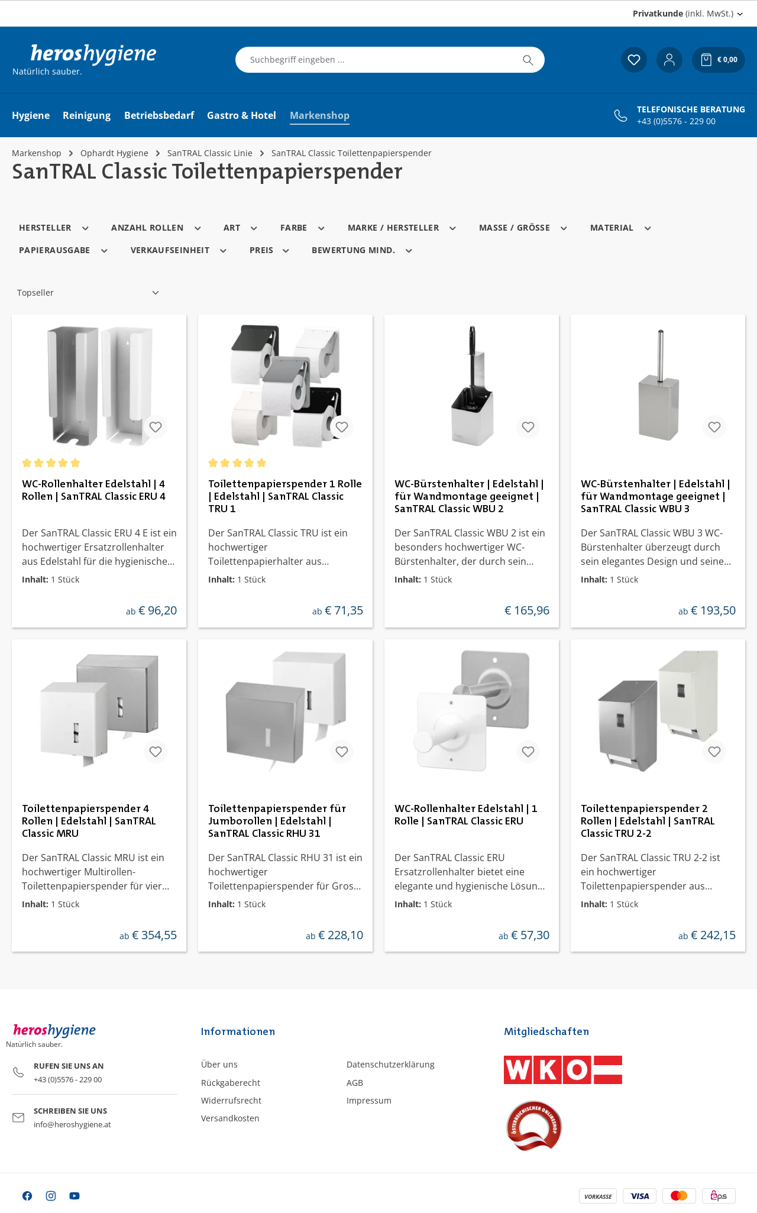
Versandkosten (230, 1118)
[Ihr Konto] (669, 60)
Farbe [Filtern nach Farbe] (303, 227)
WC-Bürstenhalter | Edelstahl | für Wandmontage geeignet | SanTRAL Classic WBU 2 (469, 497)
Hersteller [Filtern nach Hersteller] (54, 227)
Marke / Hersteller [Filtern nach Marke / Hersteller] (403, 227)
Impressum (369, 1100)
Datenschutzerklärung (391, 1064)
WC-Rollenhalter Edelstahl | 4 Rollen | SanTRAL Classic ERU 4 (94, 490)
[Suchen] (528, 60)
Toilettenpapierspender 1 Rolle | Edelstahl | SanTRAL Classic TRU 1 (285, 497)
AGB (355, 1082)
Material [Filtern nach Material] (621, 227)
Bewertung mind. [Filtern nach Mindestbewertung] (362, 249)
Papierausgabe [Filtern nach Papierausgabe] (64, 249)
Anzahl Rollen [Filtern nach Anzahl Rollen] (156, 227)
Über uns (219, 1064)
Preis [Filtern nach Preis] (270, 249)
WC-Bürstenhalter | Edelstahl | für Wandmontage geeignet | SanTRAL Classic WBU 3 (655, 497)
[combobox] (373, 60)
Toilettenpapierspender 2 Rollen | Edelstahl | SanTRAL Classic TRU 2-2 (648, 821)
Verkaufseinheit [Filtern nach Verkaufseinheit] (179, 249)
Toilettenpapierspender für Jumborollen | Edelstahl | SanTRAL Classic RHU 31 (277, 821)
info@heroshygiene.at (72, 1124)
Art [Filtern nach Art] (241, 227)
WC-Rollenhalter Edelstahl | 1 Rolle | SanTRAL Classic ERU (466, 815)
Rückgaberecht (230, 1082)
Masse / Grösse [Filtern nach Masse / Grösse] (524, 227)
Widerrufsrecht (231, 1100)
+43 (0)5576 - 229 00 (676, 121)
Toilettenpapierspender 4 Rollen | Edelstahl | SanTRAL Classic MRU (89, 821)
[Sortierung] (89, 293)
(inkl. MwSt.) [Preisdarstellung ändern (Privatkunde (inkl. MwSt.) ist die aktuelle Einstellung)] (683, 13)
